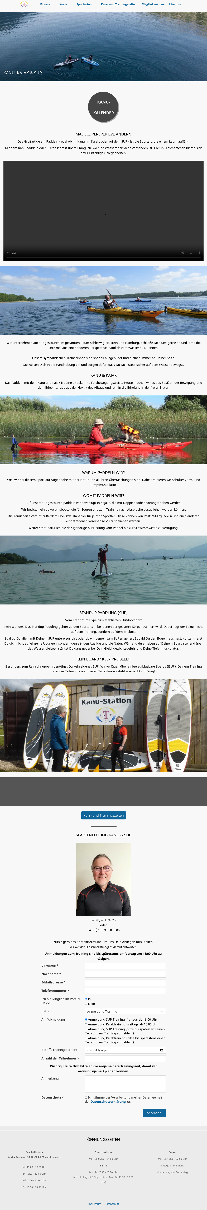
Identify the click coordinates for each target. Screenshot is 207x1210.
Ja (88, 999)
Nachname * (51, 974)
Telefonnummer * (55, 990)
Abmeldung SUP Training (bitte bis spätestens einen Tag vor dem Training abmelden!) (125, 1031)
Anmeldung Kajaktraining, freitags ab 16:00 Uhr (121, 1024)
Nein (90, 1004)
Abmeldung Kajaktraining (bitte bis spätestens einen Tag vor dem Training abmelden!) (125, 1040)
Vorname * (49, 966)
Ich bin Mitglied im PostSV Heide (60, 1001)
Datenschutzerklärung (108, 1101)
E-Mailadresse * (53, 982)
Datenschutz (112, 1204)
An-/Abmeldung (53, 1019)
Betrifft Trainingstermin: (59, 1050)
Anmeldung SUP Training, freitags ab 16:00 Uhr (121, 1019)
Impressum (94, 1204)
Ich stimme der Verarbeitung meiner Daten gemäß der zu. (123, 1099)
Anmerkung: (50, 1078)
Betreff (46, 1011)
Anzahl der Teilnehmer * (60, 1058)
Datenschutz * (52, 1097)
